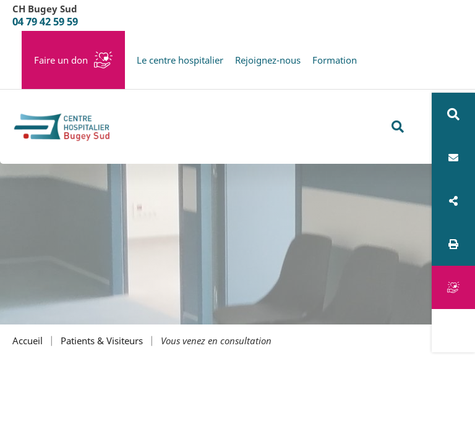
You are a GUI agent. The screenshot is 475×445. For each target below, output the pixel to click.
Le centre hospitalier (180, 60)
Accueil (27, 341)
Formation (334, 60)
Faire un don (61, 60)
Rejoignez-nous (268, 60)
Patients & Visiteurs (102, 341)
